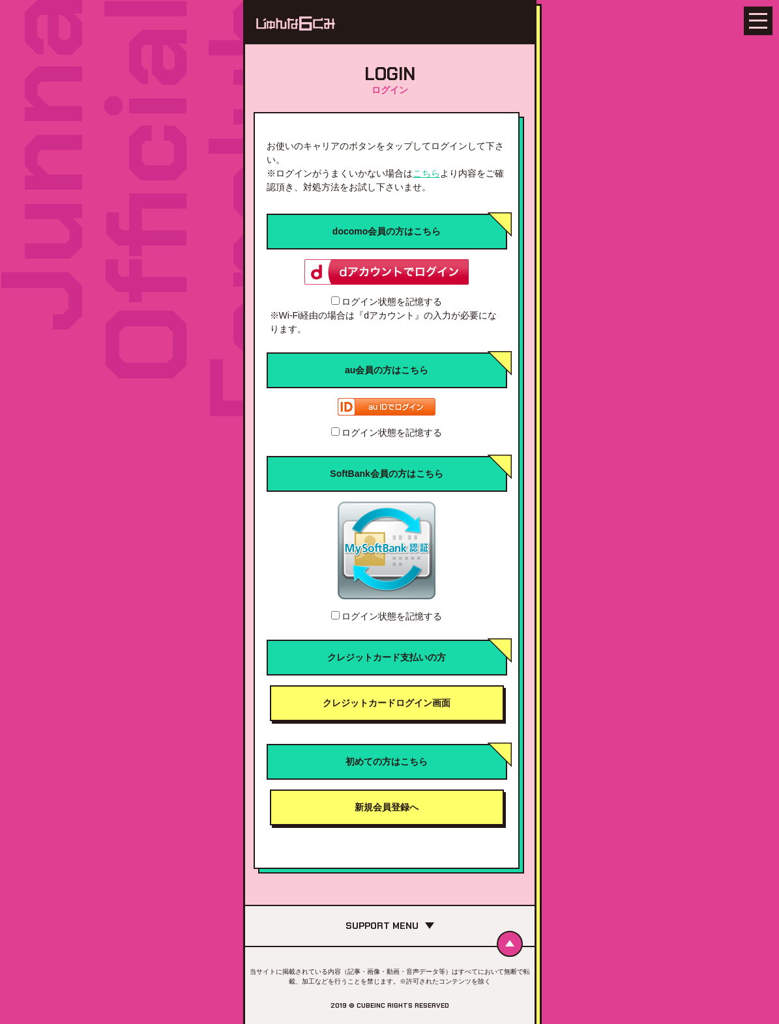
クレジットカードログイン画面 (386, 703)
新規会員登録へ (387, 807)
